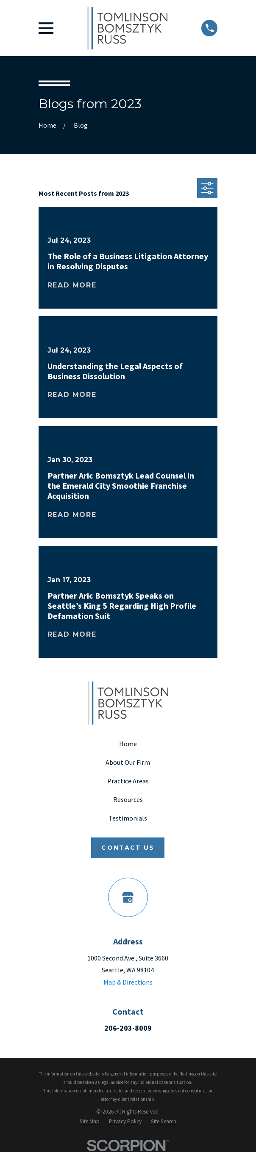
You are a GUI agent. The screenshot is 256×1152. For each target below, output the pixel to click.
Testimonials (128, 818)
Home (128, 743)
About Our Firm (128, 762)
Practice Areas (128, 781)
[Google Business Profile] (127, 897)
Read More (71, 285)
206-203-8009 (128, 1028)
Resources (128, 799)
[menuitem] (90, 1121)
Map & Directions (128, 982)
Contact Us (127, 847)
